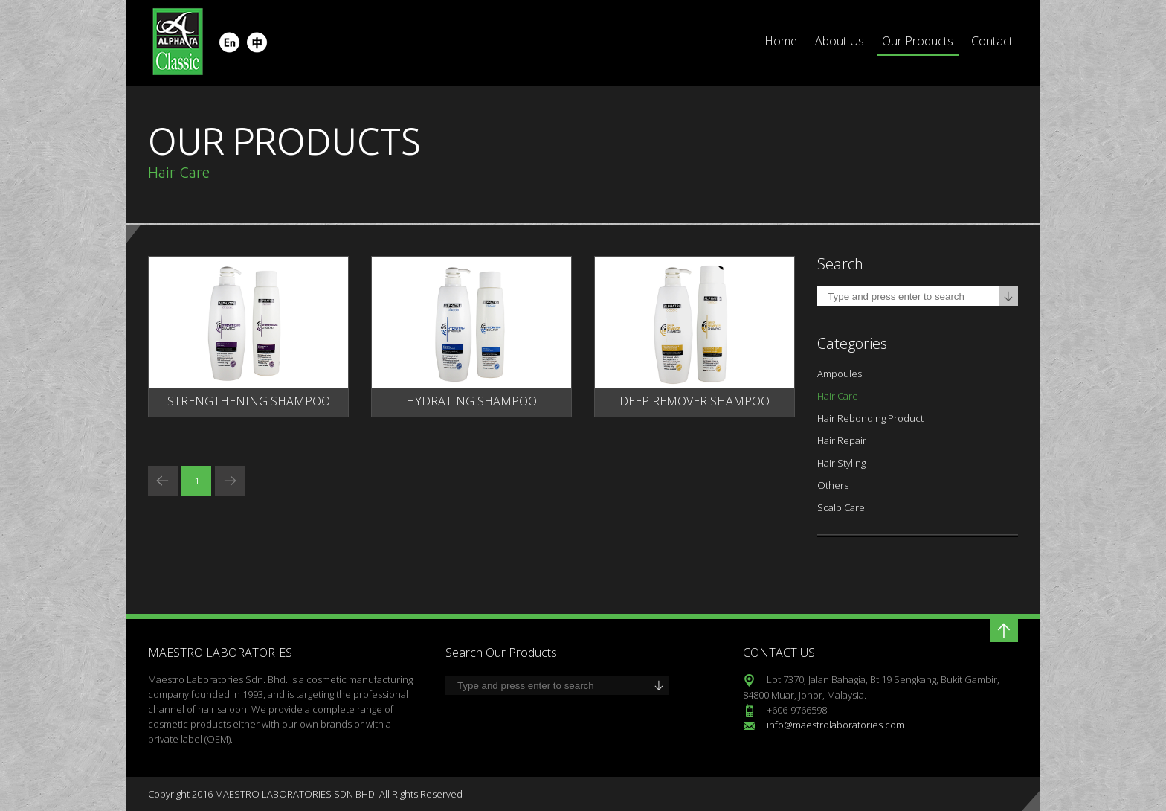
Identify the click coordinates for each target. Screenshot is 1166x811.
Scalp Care (841, 507)
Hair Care (837, 396)
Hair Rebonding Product (870, 418)
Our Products (917, 41)
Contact (992, 41)
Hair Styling (841, 462)
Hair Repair (841, 440)
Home (780, 41)
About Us (839, 41)
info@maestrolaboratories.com (835, 724)
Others (832, 485)
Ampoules (839, 373)
